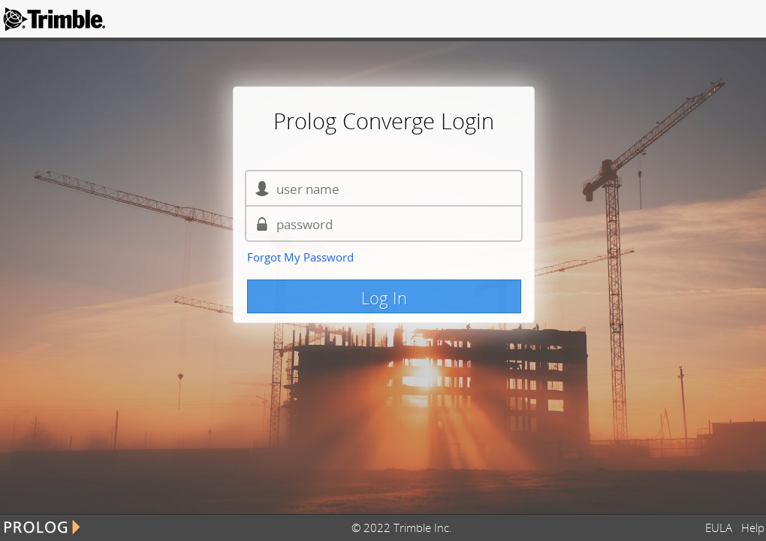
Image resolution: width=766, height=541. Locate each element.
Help (752, 527)
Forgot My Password (300, 256)
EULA (721, 527)
